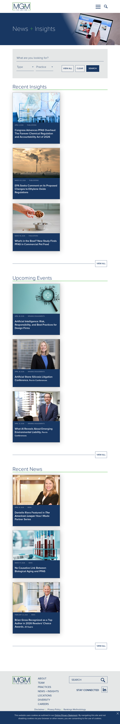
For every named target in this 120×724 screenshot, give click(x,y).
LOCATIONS (45, 695)
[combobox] (60, 58)
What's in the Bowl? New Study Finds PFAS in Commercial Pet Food (36, 242)
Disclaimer (39, 709)
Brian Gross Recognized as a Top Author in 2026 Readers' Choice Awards (33, 623)
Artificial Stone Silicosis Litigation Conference (33, 378)
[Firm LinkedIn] (104, 689)
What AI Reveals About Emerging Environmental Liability (34, 430)
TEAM (41, 683)
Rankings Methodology (75, 709)
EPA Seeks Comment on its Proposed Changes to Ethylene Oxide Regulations (36, 189)
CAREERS (43, 704)
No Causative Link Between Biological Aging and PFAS (30, 569)
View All (101, 263)
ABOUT (42, 678)
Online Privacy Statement (66, 715)
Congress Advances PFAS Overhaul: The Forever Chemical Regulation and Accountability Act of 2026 (35, 133)
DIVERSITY (44, 700)
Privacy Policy (54, 709)
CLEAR (80, 68)
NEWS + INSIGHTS (48, 691)
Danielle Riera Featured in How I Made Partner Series (32, 516)
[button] (98, 6)
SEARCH (93, 68)
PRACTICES (44, 687)
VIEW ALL (67, 68)
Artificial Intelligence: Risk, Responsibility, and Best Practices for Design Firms (36, 324)
